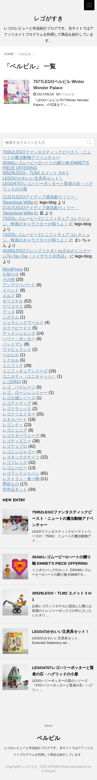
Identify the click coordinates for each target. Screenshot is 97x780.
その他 (9, 279)
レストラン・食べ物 (21, 479)
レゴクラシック (17, 409)
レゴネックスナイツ (21, 457)
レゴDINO (12, 382)
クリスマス (13, 306)
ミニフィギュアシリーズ (25, 371)
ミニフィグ (13, 365)
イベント (11, 290)
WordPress (13, 269)
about (48, 725)
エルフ (9, 295)
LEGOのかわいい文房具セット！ (33, 178)
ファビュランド (17, 349)
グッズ (9, 312)
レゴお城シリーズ (19, 398)
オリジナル (13, 301)
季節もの (11, 484)
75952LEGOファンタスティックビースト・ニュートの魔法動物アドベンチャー (62, 518)
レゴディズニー (17, 441)
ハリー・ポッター (19, 339)
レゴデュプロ (15, 446)
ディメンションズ (19, 333)
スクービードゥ (17, 328)
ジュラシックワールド (23, 322)
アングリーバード (19, 285)
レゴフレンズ (15, 462)
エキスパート (15, 419)
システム (11, 317)
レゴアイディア (17, 403)
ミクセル (11, 360)
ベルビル (67, 94)
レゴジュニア (15, 430)
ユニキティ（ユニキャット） (29, 376)
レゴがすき (48, 19)
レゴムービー (15, 468)
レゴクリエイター (19, 414)
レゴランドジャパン (21, 473)
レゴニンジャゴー (19, 452)
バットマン (13, 344)
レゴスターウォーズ (21, 435)
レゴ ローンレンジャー (25, 392)
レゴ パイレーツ (19, 387)
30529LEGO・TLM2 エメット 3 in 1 (36, 173)
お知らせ (11, 274)
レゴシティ (13, 425)
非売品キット (15, 489)
